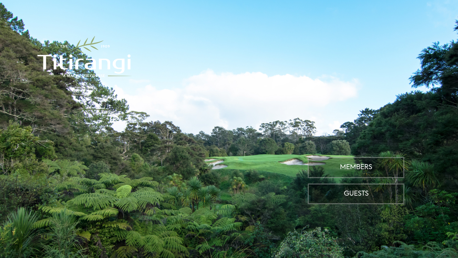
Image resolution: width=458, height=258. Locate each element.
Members (356, 167)
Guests (356, 194)
